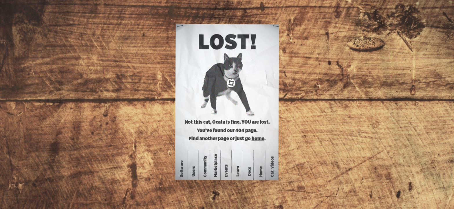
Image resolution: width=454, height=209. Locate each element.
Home (261, 171)
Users (194, 171)
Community (205, 166)
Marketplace (215, 165)
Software (182, 168)
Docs (250, 171)
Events (226, 170)
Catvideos (272, 166)
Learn (238, 171)
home (258, 138)
